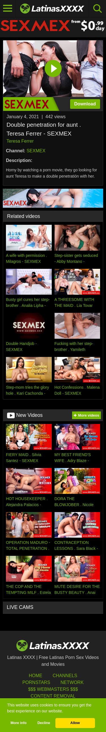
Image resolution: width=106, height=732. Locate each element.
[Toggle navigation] (8, 8)
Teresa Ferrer (20, 141)
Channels (65, 675)
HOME (35, 675)
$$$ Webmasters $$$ (53, 689)
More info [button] (18, 723)
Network (72, 682)
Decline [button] (43, 723)
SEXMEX (36, 150)
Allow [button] (75, 723)
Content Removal (53, 696)
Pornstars (36, 682)
